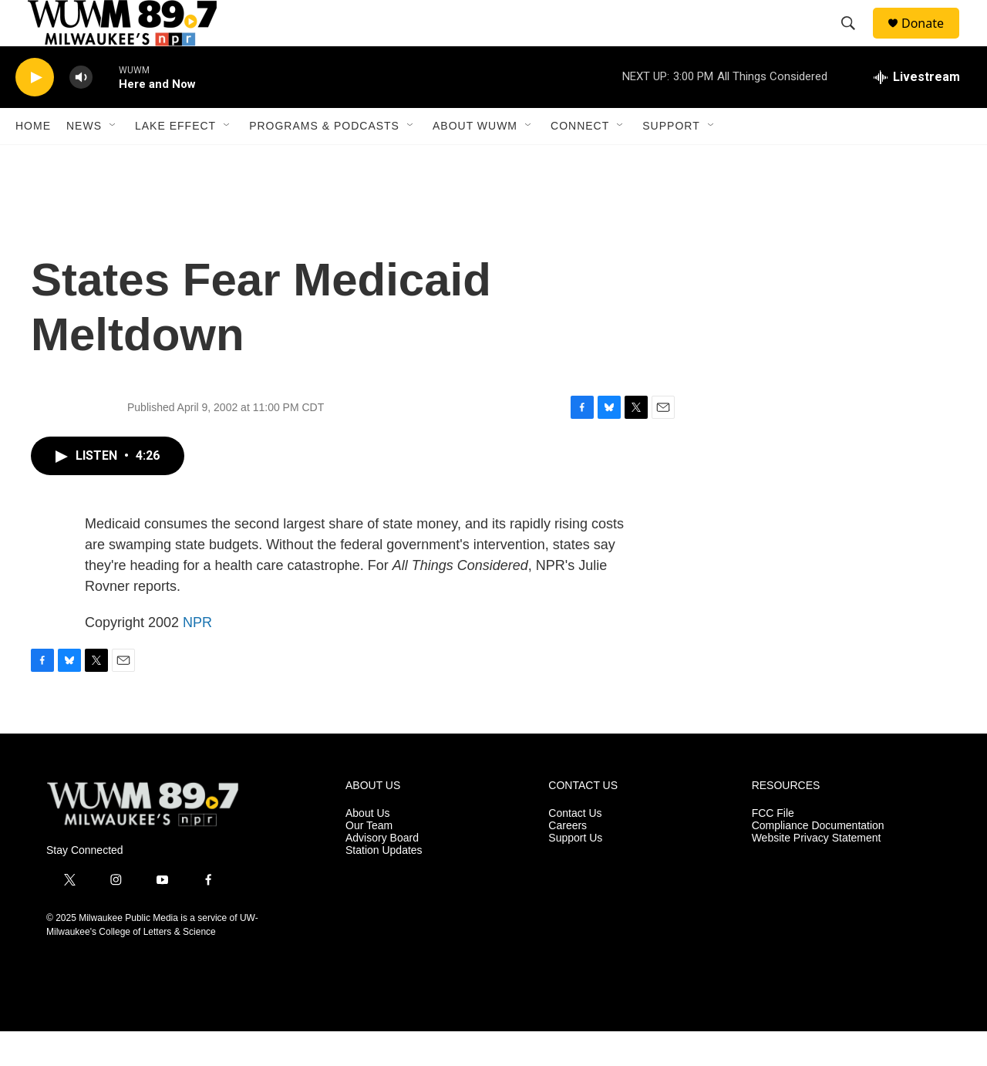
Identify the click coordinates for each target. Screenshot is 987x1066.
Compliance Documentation (818, 860)
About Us (367, 848)
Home (33, 160)
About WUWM (475, 160)
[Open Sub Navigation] (113, 160)
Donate (932, 40)
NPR (197, 657)
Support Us (575, 873)
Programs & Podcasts (324, 160)
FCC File (773, 848)
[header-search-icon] (855, 41)
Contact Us (574, 848)
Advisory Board (382, 873)
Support (670, 160)
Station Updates (384, 885)
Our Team (368, 860)
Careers (567, 860)
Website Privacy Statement (816, 873)
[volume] (81, 112)
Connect (580, 160)
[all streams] (917, 112)
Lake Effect (175, 160)
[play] (34, 112)
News (84, 160)
